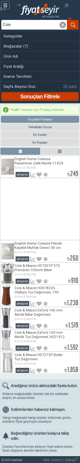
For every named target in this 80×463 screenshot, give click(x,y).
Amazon (22, 174)
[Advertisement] (40, 209)
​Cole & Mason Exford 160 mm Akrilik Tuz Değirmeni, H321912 (40, 334)
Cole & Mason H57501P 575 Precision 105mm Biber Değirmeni (37, 269)
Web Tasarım (53, 460)
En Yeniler (40, 135)
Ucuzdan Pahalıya (40, 119)
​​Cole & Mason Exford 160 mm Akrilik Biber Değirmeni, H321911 (39, 314)
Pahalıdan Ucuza (40, 127)
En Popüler (40, 142)
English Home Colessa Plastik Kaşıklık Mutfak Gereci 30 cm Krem (38, 247)
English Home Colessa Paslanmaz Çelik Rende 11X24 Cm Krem (39, 163)
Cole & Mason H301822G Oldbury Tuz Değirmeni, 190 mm (37, 292)
